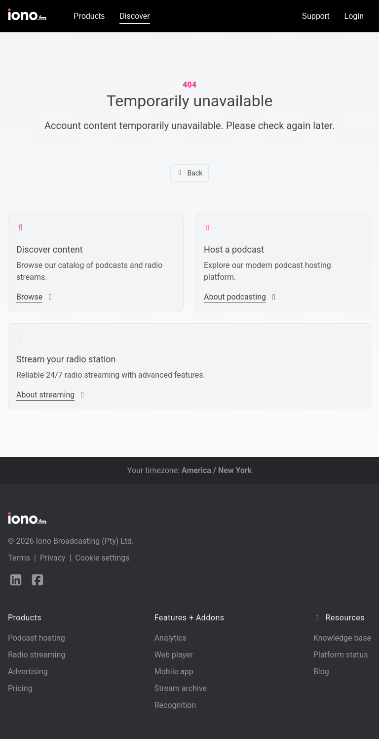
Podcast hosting (36, 638)
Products (89, 16)
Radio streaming (36, 654)
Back (190, 173)
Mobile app (173, 671)
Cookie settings (102, 558)
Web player (173, 654)
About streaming (51, 394)
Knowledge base (342, 638)
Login (354, 16)
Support (316, 16)
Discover (134, 16)
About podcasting (241, 297)
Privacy (53, 558)
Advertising (28, 671)
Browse (35, 297)
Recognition (175, 705)
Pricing (20, 688)
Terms (19, 558)
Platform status (340, 654)
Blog (321, 671)
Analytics (170, 638)
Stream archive (180, 688)
